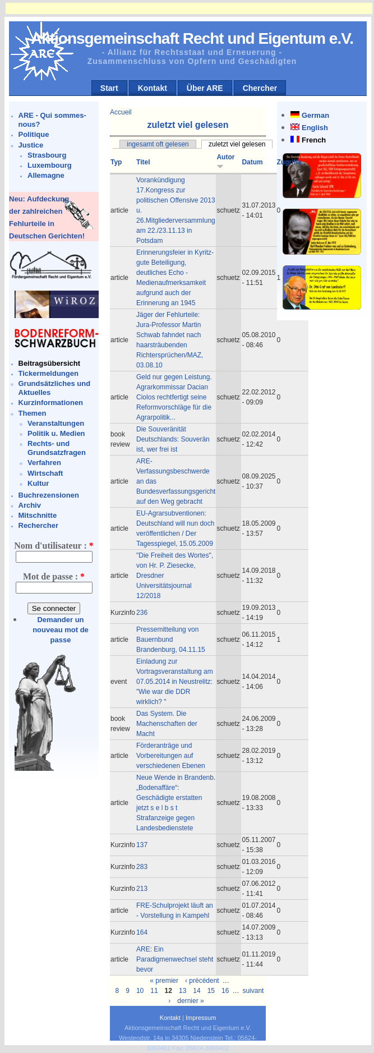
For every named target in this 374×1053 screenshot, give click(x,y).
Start (109, 88)
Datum (252, 162)
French (314, 140)
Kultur (38, 483)
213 (141, 889)
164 (141, 932)
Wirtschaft (45, 473)
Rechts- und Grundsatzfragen (56, 448)
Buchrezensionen (49, 495)
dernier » (190, 1001)
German (315, 115)
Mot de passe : (54, 576)
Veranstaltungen (55, 423)
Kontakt (152, 88)
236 (141, 613)
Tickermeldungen (49, 373)
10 (140, 991)
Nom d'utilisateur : (53, 545)
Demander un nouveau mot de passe (61, 629)
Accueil (121, 112)
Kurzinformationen (51, 402)
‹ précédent (202, 981)
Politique (34, 134)
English (315, 127)
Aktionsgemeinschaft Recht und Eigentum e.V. (192, 38)
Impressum (201, 1017)
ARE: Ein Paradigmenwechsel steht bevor (174, 959)
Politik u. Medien (56, 433)
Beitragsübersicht (50, 363)
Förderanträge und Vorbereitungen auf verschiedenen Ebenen (170, 756)
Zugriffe (289, 162)
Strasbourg (46, 155)
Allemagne (45, 175)
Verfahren (44, 462)
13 (182, 991)
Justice (31, 145)
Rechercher (39, 525)
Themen (33, 413)
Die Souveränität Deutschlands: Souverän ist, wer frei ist (173, 439)
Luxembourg (49, 165)
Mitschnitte (38, 515)
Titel (143, 162)
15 (211, 991)
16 (225, 991)
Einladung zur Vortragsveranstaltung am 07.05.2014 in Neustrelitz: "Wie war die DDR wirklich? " (174, 681)
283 (141, 867)
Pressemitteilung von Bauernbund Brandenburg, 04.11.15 (170, 640)
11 (154, 991)
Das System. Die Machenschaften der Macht (166, 724)
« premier (164, 981)
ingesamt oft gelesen (158, 144)
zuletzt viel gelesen (237, 144)
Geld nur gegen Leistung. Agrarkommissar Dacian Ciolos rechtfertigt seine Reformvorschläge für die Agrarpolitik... (174, 397)
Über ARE (205, 88)
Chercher (260, 88)
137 (141, 845)
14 (196, 991)
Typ (116, 162)
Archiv (30, 505)
